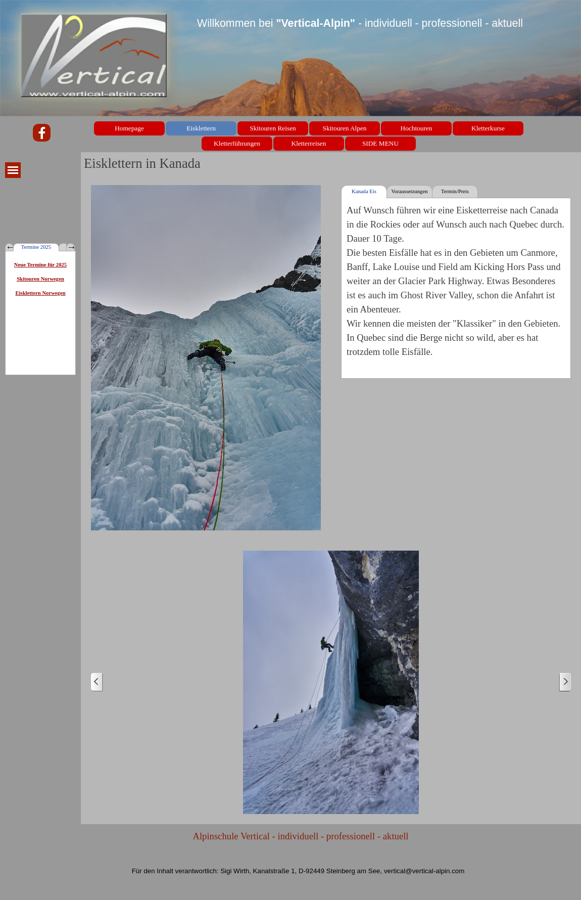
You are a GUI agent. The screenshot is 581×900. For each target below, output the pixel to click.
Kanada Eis (364, 191)
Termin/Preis (455, 191)
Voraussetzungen (409, 191)
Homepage (129, 128)
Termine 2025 (36, 247)
